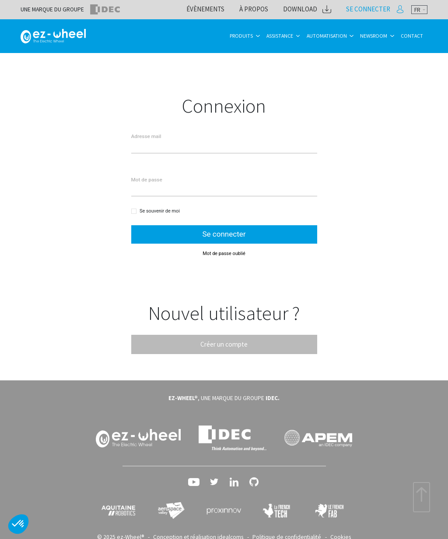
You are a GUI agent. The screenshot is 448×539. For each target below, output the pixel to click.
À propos (269, 9)
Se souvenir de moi (160, 210)
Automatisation (327, 35)
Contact (412, 35)
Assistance (279, 35)
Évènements (224, 9)
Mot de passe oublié (224, 252)
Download (311, 9)
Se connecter (372, 9)
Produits (241, 35)
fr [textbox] (417, 10)
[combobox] (419, 9)
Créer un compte (224, 342)
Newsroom (373, 35)
